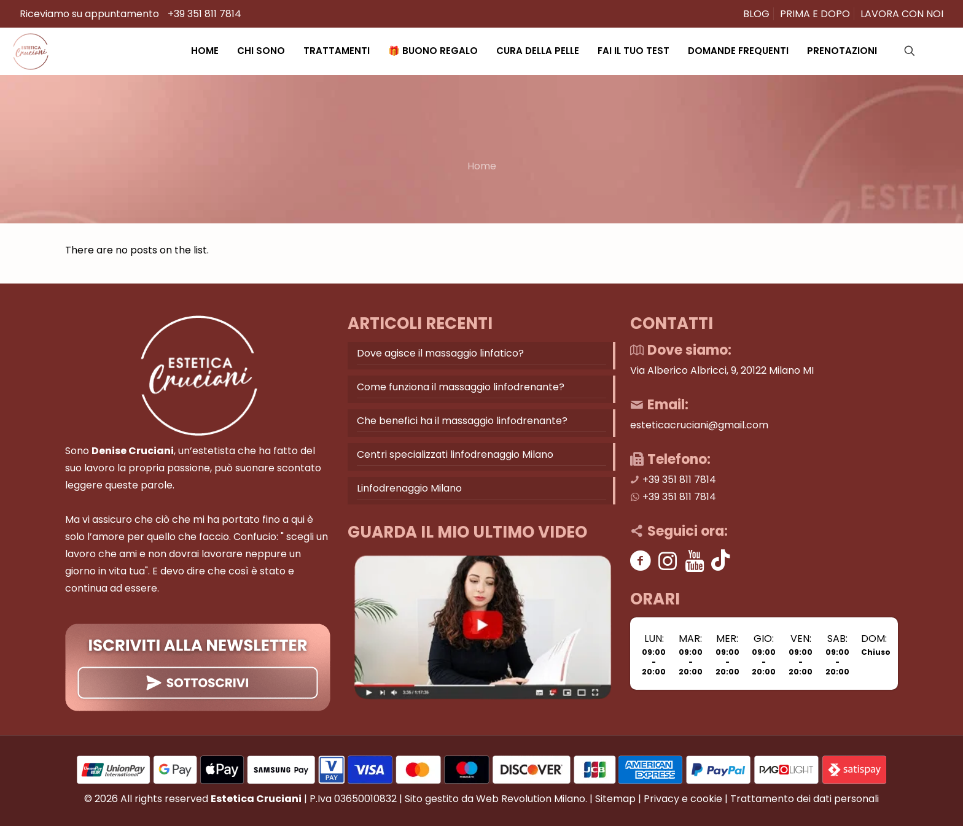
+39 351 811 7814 (204, 14)
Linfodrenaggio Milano (409, 488)
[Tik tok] (720, 561)
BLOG (756, 14)
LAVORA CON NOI (901, 14)
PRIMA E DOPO (815, 14)
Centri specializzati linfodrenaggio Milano (455, 454)
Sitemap (615, 799)
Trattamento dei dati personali (804, 799)
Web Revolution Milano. (531, 799)
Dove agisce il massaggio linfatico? (440, 353)
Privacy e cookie (683, 799)
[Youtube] (695, 561)
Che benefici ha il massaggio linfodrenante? (462, 421)
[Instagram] (668, 561)
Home (481, 166)
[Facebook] (641, 561)
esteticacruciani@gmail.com (699, 425)
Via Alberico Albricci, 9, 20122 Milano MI (722, 370)
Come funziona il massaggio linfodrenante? (460, 387)
